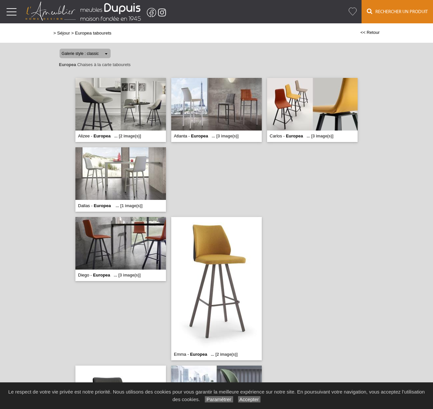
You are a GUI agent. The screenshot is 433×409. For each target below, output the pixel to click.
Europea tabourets (93, 33)
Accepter (249, 399)
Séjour (63, 33)
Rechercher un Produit (397, 11)
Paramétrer (218, 399)
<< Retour (370, 32)
